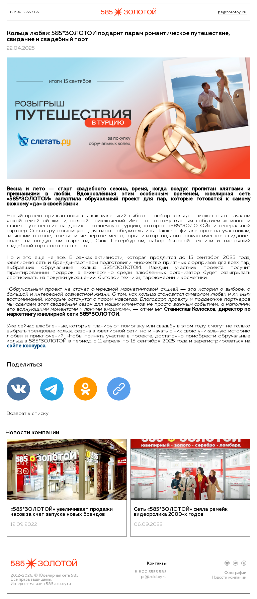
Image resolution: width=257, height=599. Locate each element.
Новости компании (229, 578)
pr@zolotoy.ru (232, 12)
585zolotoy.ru (58, 584)
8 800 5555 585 (24, 12)
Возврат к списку (28, 413)
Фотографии (235, 573)
